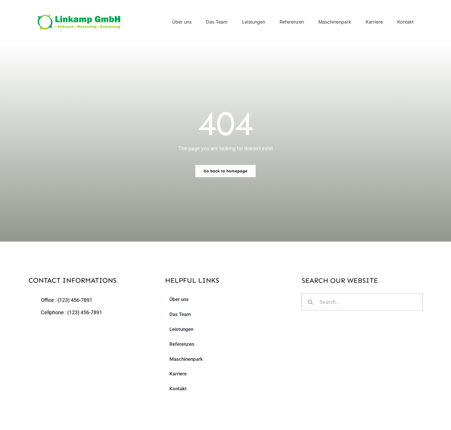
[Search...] (362, 303)
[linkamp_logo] (78, 17)
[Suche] (310, 303)
